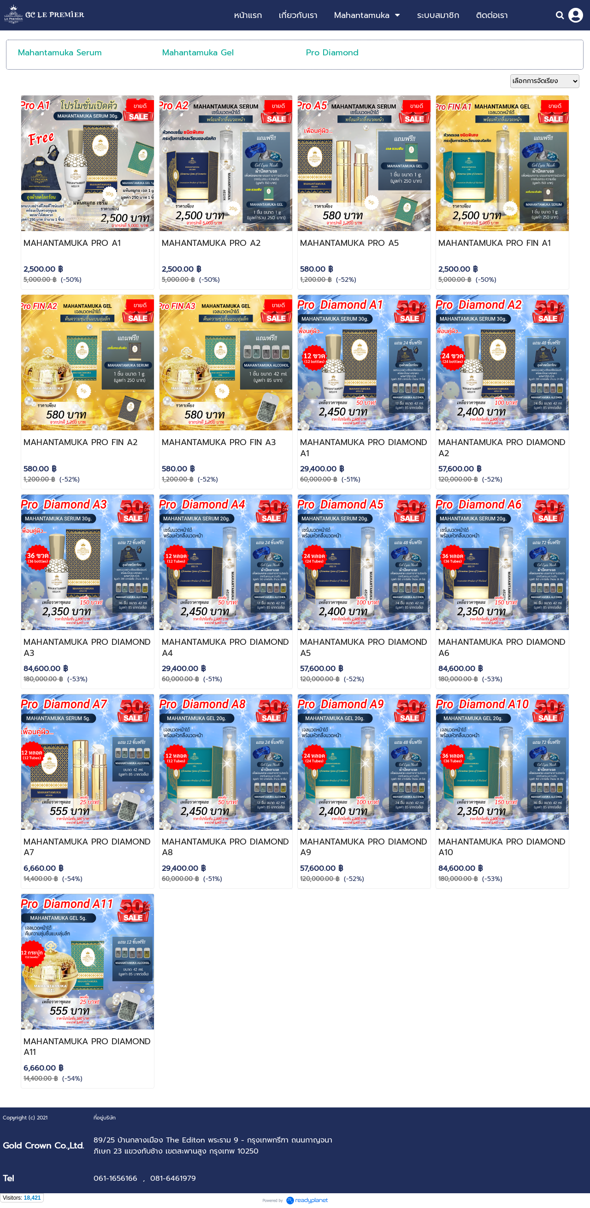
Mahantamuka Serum (60, 52)
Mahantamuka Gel (198, 52)
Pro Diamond (332, 52)
